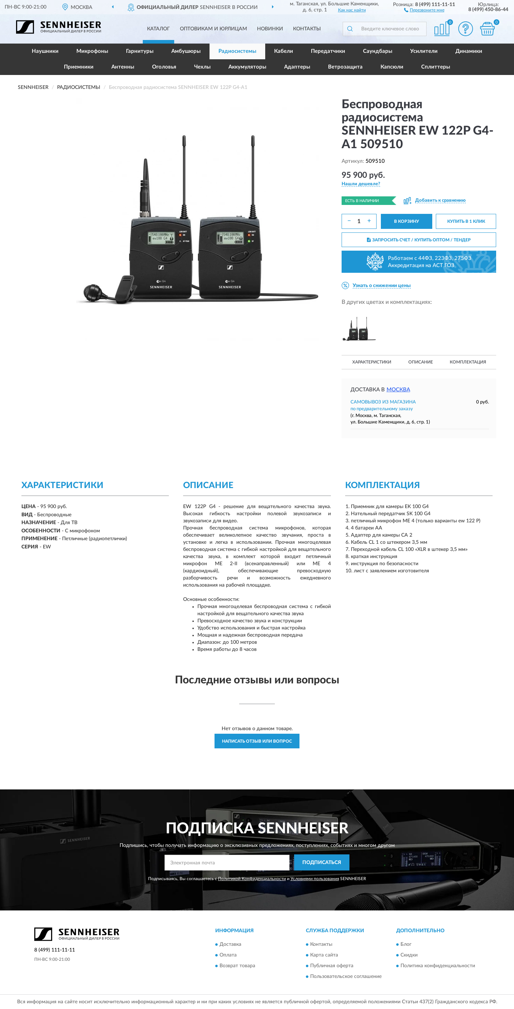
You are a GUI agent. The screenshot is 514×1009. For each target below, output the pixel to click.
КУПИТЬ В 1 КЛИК (466, 221)
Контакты (307, 28)
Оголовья (164, 67)
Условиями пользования (315, 879)
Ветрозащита (345, 67)
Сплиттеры (435, 67)
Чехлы (202, 67)
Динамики (468, 51)
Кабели (283, 51)
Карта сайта (324, 955)
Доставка (230, 944)
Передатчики (328, 51)
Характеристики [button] (371, 362)
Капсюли (392, 67)
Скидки (409, 955)
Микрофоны (92, 51)
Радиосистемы (237, 51)
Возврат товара (237, 966)
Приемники (79, 67)
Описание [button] (420, 362)
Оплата (228, 955)
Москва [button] (398, 389)
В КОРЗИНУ (406, 221)
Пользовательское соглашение (346, 976)
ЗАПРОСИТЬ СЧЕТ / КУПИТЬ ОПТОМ (419, 240)
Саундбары (377, 51)
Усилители (424, 51)
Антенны (122, 67)
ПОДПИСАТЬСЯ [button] (321, 862)
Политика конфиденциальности (437, 966)
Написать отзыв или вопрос (257, 741)
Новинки (270, 28)
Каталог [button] (158, 28)
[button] (424, 9)
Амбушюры (186, 51)
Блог (406, 944)
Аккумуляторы (247, 67)
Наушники (45, 51)
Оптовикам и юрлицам (213, 28)
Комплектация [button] (468, 362)
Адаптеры (297, 67)
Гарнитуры (139, 51)
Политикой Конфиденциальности (252, 879)
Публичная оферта (331, 966)
